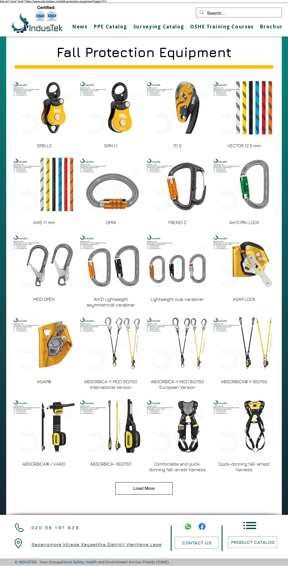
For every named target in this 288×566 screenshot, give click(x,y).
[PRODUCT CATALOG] (252, 542)
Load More (144, 488)
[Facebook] (202, 526)
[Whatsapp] (188, 526)
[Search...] (238, 13)
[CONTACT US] (197, 543)
